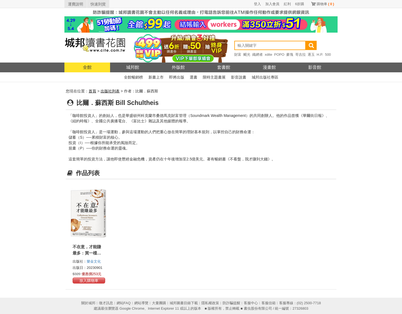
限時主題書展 (214, 77)
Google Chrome (131, 308)
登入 (257, 4)
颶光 (246, 54)
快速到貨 (98, 4)
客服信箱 (268, 303)
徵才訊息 (106, 303)
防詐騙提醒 (231, 303)
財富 (237, 54)
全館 (87, 67)
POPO (279, 54)
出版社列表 (110, 91)
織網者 (257, 54)
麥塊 (289, 54)
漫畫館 (269, 67)
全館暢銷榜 (133, 77)
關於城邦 (88, 303)
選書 (193, 77)
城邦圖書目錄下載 (184, 303)
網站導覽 (141, 303)
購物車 (325, 4)
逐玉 (311, 54)
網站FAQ (124, 303)
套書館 (223, 67)
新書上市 (156, 77)
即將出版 (176, 77)
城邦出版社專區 (265, 77)
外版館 (178, 67)
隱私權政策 (210, 303)
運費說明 (75, 4)
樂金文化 (94, 261)
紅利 (287, 4)
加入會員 (272, 4)
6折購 (299, 4)
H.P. (320, 54)
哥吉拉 (300, 54)
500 (328, 54)
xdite (268, 54)
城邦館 (132, 67)
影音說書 (238, 77)
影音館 (314, 67)
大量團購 (159, 303)
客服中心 (251, 303)
